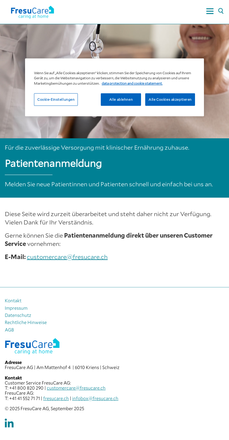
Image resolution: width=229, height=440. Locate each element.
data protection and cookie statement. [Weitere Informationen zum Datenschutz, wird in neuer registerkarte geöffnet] (132, 83)
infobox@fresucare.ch (95, 398)
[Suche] (220, 11)
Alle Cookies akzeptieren (170, 99)
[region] (114, 87)
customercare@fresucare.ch (67, 257)
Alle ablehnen (121, 99)
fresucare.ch (56, 398)
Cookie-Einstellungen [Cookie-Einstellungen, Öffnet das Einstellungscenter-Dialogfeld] (56, 99)
